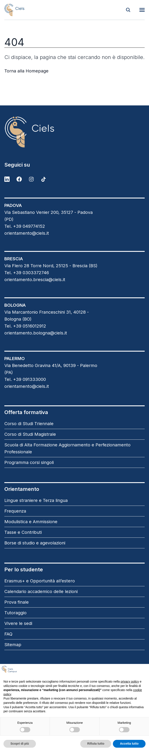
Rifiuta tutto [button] (95, 743)
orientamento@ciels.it (26, 233)
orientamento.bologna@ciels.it (35, 333)
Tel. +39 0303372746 (26, 272)
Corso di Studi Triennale (29, 423)
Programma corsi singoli (29, 462)
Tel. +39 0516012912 (25, 326)
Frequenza (15, 511)
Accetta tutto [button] (129, 743)
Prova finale (16, 602)
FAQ (8, 634)
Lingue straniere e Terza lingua (36, 500)
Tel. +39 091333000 (25, 379)
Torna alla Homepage (26, 71)
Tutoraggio (15, 612)
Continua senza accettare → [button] (124, 670)
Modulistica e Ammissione (30, 521)
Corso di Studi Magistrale (30, 434)
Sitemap (12, 644)
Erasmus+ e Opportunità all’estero (39, 580)
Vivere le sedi (18, 623)
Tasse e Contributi (23, 532)
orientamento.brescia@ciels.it (34, 279)
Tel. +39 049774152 (24, 226)
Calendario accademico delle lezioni (41, 591)
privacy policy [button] (130, 681)
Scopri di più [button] (19, 743)
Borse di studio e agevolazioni (34, 543)
